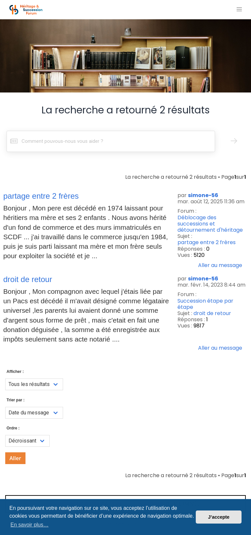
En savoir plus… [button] (29, 524)
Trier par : (16, 400)
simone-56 (203, 195)
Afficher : (15, 371)
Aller (15, 458)
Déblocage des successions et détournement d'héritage (210, 223)
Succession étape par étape (205, 304)
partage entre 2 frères (206, 242)
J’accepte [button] (218, 517)
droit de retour (212, 313)
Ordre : (13, 428)
